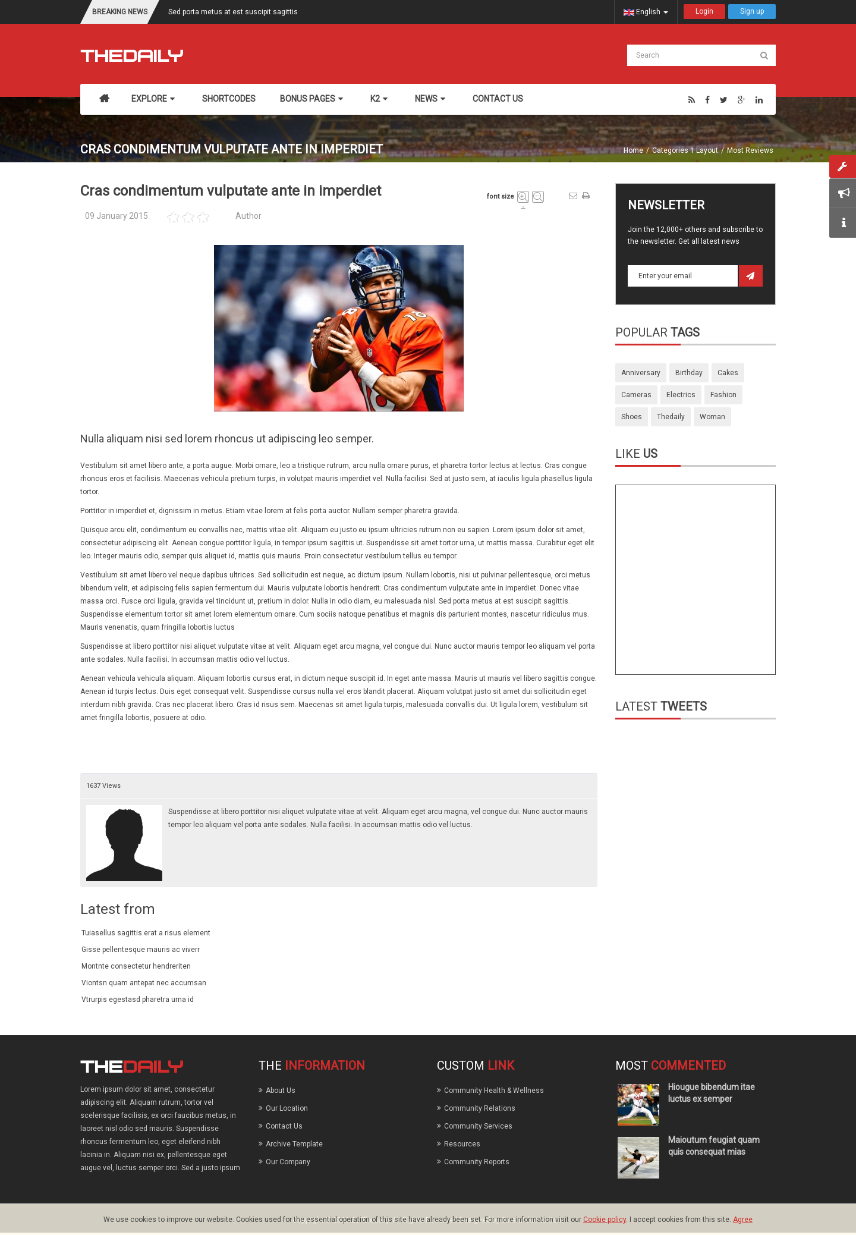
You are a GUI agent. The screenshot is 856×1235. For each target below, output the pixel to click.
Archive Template (294, 1144)
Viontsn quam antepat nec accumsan (143, 983)
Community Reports (476, 1162)
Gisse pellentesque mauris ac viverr (140, 949)
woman (712, 417)
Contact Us (284, 1126)
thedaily (671, 417)
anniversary (640, 373)
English (646, 12)
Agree (743, 1219)
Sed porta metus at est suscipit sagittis (233, 12)
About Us (280, 1090)
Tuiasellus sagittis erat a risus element (145, 933)
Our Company (288, 1162)
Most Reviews (750, 150)
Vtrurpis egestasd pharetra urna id (137, 999)
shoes (631, 417)
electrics (681, 395)
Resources (462, 1144)
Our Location (287, 1108)
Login (704, 11)
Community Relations (479, 1108)
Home (633, 150)
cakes (727, 373)
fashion (723, 395)
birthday (689, 373)
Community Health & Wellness (494, 1090)
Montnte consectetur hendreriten (136, 966)
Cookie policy (604, 1219)
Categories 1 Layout (685, 150)
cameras (636, 395)
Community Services (478, 1126)
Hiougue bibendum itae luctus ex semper (711, 1093)
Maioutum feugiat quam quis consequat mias (714, 1146)
